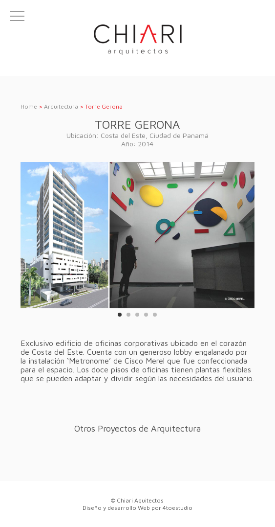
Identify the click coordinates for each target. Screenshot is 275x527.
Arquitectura (61, 106)
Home (29, 106)
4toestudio (177, 507)
